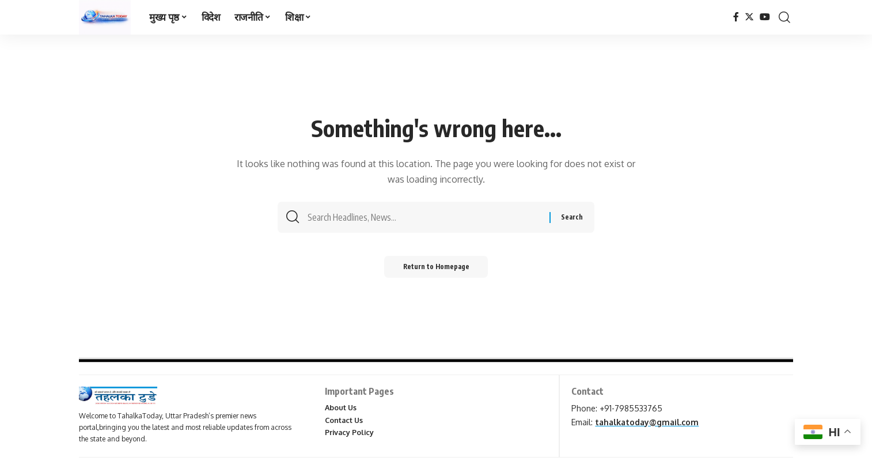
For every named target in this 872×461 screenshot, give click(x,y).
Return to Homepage (436, 269)
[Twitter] (749, 17)
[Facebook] (736, 17)
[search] (784, 17)
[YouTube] (765, 17)
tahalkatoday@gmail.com (647, 422)
